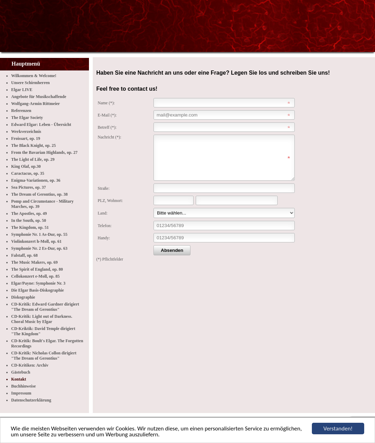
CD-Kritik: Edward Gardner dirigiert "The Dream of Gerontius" (45, 307)
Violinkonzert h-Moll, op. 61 (36, 241)
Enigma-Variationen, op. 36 (35, 180)
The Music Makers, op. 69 (34, 262)
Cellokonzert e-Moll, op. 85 (35, 276)
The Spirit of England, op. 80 (37, 269)
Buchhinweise (23, 386)
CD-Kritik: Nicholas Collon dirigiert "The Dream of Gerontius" (43, 356)
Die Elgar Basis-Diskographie (37, 290)
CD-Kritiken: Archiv (29, 365)
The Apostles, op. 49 (29, 213)
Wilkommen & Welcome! (34, 75)
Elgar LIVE (21, 89)
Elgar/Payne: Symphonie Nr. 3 (38, 283)
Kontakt (18, 379)
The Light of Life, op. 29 (32, 159)
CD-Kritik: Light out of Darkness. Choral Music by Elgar (41, 319)
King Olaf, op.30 (26, 166)
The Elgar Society (27, 117)
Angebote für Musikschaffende (38, 96)
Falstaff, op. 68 (24, 255)
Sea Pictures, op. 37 (28, 187)
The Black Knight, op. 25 (33, 145)
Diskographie (23, 297)
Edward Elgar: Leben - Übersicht (41, 124)
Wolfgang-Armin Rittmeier (35, 103)
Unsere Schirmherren (30, 82)
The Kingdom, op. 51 (30, 227)
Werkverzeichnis (26, 131)
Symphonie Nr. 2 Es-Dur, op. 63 (39, 248)
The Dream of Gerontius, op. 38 (39, 194)
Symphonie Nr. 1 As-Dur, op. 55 (39, 234)
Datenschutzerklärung (31, 400)
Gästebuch (20, 372)
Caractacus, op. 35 (27, 173)
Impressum (21, 393)
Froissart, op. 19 (25, 138)
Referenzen (21, 110)
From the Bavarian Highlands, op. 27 (44, 152)
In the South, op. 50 (28, 220)
